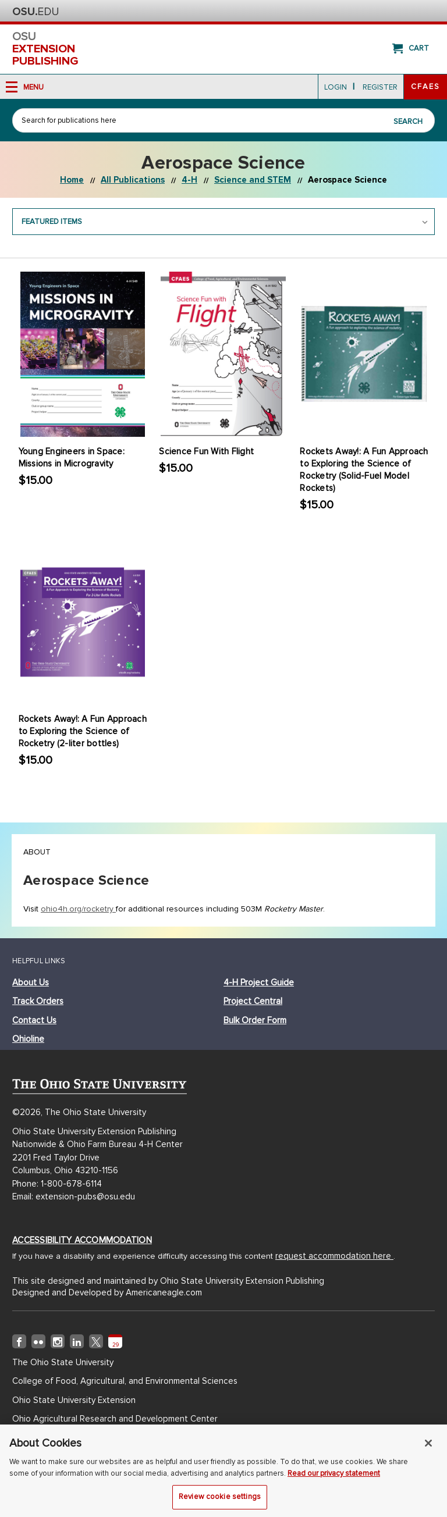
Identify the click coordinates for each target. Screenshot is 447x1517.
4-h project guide (259, 982)
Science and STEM (252, 180)
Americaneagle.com (164, 1292)
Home (72, 180)
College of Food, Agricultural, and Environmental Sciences (124, 1381)
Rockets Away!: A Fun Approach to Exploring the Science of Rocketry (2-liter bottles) (83, 731)
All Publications (133, 180)
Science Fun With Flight (206, 451)
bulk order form (255, 1020)
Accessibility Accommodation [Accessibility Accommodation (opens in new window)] (82, 1240)
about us (30, 982)
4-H (189, 180)
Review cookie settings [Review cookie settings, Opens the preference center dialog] (220, 1500)
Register (380, 87)
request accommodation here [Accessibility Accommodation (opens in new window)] (334, 1256)
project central (253, 1001)
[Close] (428, 1447)
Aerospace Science (347, 180)
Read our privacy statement (334, 1477)
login (335, 87)
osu (223, 49)
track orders (37, 1001)
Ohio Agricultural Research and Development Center (115, 1418)
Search (408, 121)
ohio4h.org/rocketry (78, 909)
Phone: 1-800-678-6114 (57, 1183)
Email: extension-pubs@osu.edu (73, 1196)
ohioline (28, 1039)
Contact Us (34, 1020)
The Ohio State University (35, 11)
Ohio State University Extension (74, 1400)
